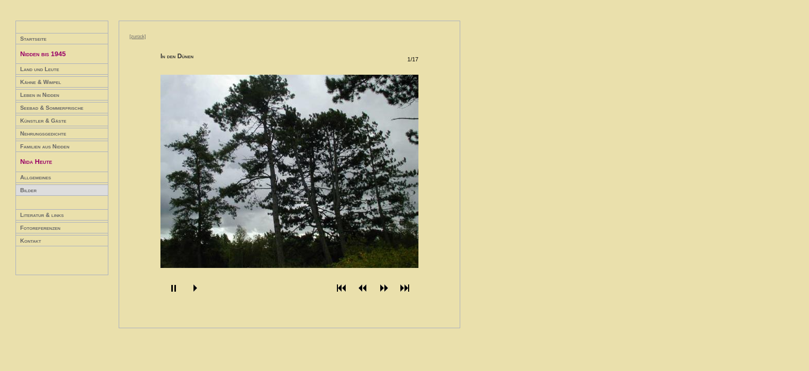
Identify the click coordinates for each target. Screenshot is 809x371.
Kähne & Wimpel (40, 82)
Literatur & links (42, 215)
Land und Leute (39, 69)
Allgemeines (35, 177)
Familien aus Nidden (44, 146)
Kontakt (30, 241)
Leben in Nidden (39, 95)
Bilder (28, 190)
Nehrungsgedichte (43, 133)
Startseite (33, 39)
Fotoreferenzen (40, 228)
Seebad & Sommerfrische (52, 108)
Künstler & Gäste (43, 120)
